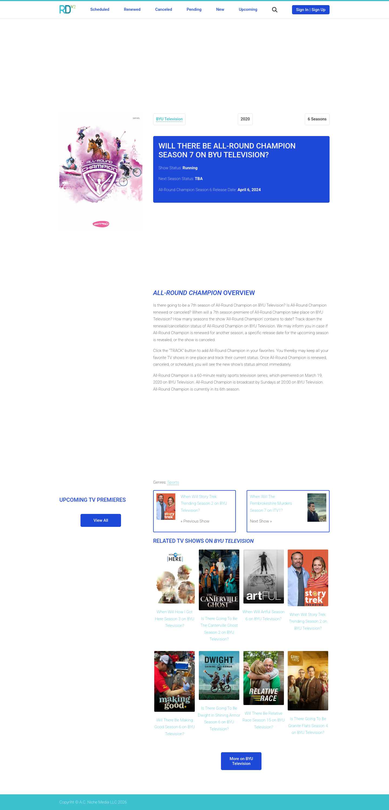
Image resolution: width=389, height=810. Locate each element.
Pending (194, 9)
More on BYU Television (241, 761)
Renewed (132, 9)
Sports (173, 482)
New (220, 9)
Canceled (163, 9)
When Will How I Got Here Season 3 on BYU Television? (174, 618)
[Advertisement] (194, 62)
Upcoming (248, 9)
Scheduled (99, 9)
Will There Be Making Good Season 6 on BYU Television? (175, 727)
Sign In (302, 9)
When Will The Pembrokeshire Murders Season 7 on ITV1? (271, 503)
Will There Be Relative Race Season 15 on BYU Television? (264, 720)
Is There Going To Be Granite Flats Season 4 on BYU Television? (308, 725)
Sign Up (318, 9)
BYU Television (169, 119)
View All (100, 520)
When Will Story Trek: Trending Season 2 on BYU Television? (204, 503)
